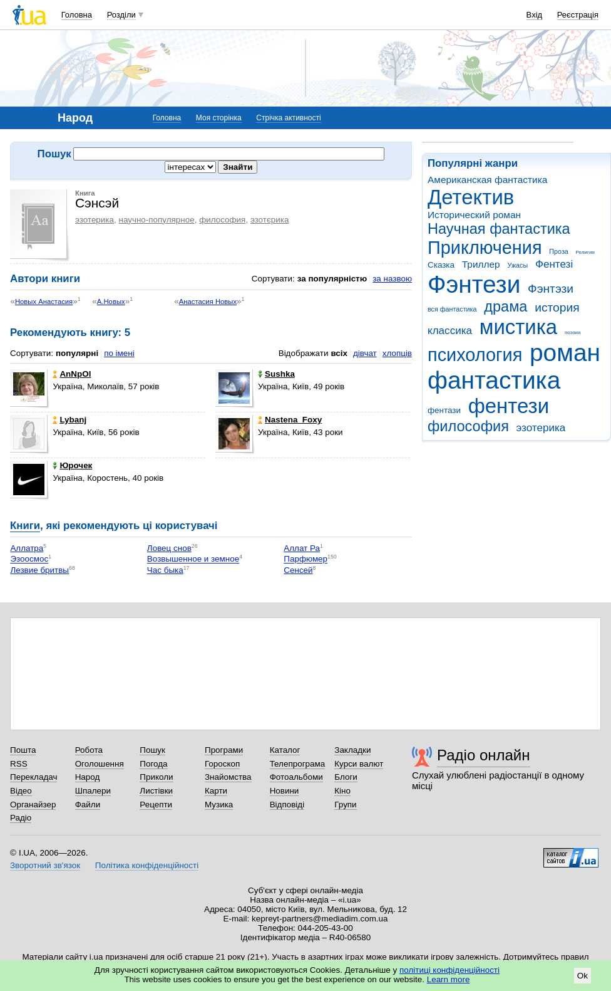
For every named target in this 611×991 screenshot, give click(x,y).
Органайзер (33, 804)
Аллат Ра (302, 548)
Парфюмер (305, 559)
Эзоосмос (29, 559)
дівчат (365, 353)
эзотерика (541, 428)
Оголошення (99, 763)
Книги (25, 526)
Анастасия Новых (208, 301)
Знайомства (228, 777)
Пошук (152, 750)
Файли (88, 804)
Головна (76, 14)
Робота (89, 750)
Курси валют (358, 763)
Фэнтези (474, 284)
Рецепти (156, 804)
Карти (216, 790)
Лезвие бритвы (39, 570)
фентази (444, 410)
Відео (21, 790)
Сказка (441, 265)
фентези (508, 405)
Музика (219, 804)
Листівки (156, 790)
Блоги (345, 777)
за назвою (392, 278)
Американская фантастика (487, 179)
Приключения (485, 248)
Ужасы (517, 265)
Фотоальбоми (296, 777)
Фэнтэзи (550, 288)
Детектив (471, 197)
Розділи (121, 14)
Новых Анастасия (44, 301)
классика (450, 331)
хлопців (397, 353)
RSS (19, 763)
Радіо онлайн (483, 755)
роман (565, 352)
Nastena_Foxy (290, 419)
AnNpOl (72, 374)
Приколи (156, 777)
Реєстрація (577, 14)
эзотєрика (269, 219)
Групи (345, 804)
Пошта (23, 750)
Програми (224, 750)
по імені (119, 353)
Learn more (448, 979)
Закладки (352, 750)
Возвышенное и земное (193, 559)
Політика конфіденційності (146, 865)
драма (505, 306)
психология (475, 355)
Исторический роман (474, 214)
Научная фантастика (499, 229)
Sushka (276, 374)
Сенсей (298, 570)
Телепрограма (298, 763)
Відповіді (287, 804)
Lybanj (69, 419)
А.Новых (111, 301)
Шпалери (93, 790)
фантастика (494, 380)
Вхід (534, 14)
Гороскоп (222, 763)
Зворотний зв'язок (45, 865)
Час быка (165, 570)
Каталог (285, 750)
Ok (582, 975)
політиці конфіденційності (449, 970)
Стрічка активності (288, 117)
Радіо (20, 817)
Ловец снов (169, 548)
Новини (284, 790)
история (557, 307)
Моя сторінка (219, 117)
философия (468, 426)
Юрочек (72, 465)
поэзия (572, 332)
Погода (153, 763)
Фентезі (554, 264)
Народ (87, 777)
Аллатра (26, 548)
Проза (558, 251)
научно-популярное (156, 219)
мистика (518, 326)
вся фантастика (452, 309)
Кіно (342, 790)
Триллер (481, 264)
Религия (585, 252)
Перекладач (33, 777)
